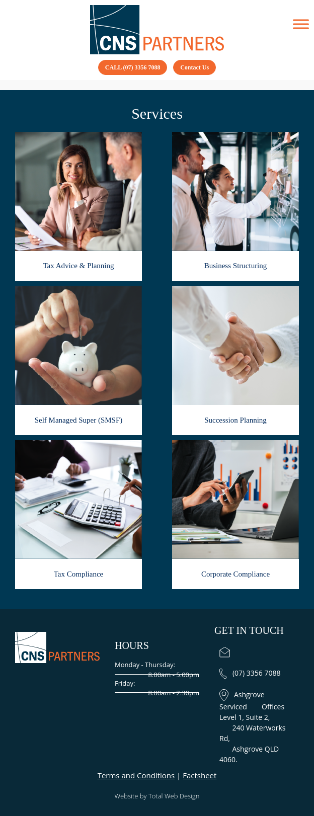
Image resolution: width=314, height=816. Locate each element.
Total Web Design (174, 795)
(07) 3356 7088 (250, 673)
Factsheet (199, 775)
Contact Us (194, 67)
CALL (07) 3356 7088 (133, 67)
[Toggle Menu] (301, 24)
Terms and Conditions (136, 775)
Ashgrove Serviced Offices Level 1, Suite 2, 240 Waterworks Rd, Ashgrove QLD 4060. (252, 726)
